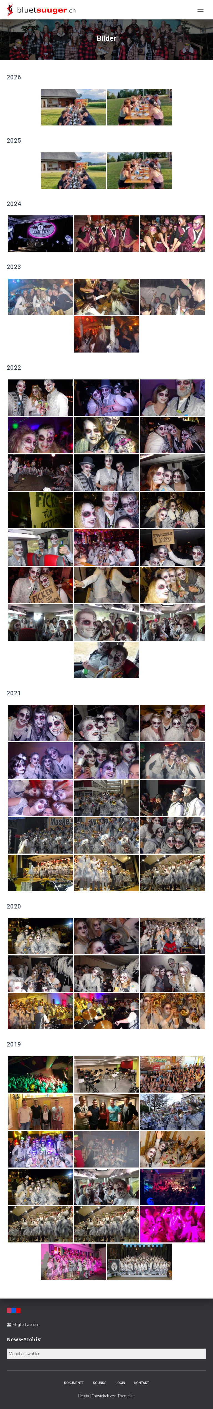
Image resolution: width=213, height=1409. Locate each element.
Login (120, 1383)
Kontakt (141, 1383)
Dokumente (74, 1383)
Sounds (99, 1383)
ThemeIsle (126, 1396)
